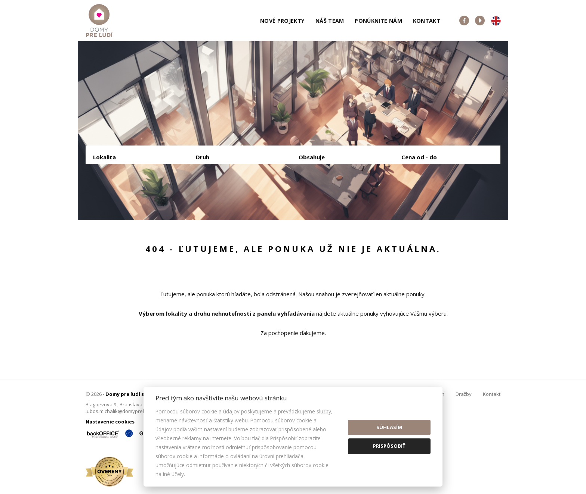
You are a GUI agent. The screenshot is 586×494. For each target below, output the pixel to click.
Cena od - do (419, 157)
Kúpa (205, 196)
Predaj (116, 196)
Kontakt (427, 20)
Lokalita (104, 157)
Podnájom (250, 196)
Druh (202, 157)
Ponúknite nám (378, 20)
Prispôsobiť (389, 446)
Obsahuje (312, 157)
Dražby (464, 394)
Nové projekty (282, 20)
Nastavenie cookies (110, 421)
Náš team (329, 20)
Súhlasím (389, 427)
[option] (293, 130)
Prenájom (161, 196)
